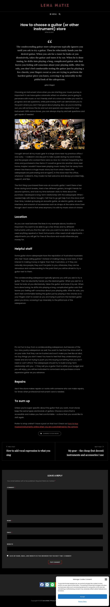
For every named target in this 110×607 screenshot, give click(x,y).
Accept (82, 597)
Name (9, 520)
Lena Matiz (55, 6)
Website (10, 544)
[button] (106, 579)
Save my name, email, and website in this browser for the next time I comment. (41, 556)
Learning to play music (51, 433)
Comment (11, 487)
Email (9, 532)
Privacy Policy (82, 601)
